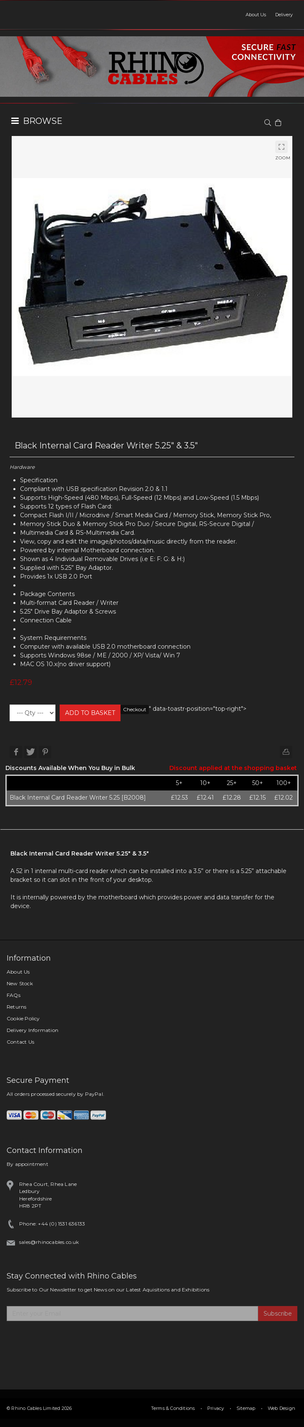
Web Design (281, 1408)
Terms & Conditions (173, 1408)
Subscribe (278, 1313)
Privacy (215, 1408)
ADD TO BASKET (90, 713)
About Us (256, 15)
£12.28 (232, 797)
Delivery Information (32, 1030)
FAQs (13, 995)
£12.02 (283, 797)
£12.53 (179, 797)
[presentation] (70, 1341)
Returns (16, 1007)
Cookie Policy (23, 1018)
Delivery (284, 15)
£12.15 (257, 797)
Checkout (134, 709)
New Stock (20, 983)
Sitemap (245, 1408)
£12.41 (205, 797)
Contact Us (20, 1042)
